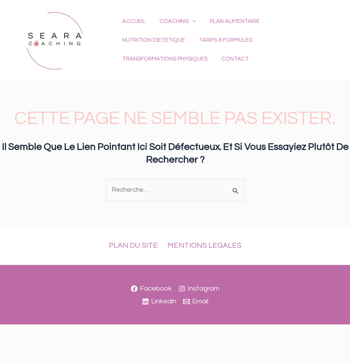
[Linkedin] (159, 301)
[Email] (196, 301)
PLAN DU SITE (134, 245)
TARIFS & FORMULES (147, 49)
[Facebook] (151, 289)
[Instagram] (199, 289)
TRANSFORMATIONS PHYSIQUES (228, 49)
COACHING (174, 30)
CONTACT (296, 49)
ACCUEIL (132, 30)
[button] (188, 30)
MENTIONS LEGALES (204, 245)
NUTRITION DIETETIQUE (296, 30)
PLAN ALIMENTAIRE (228, 30)
